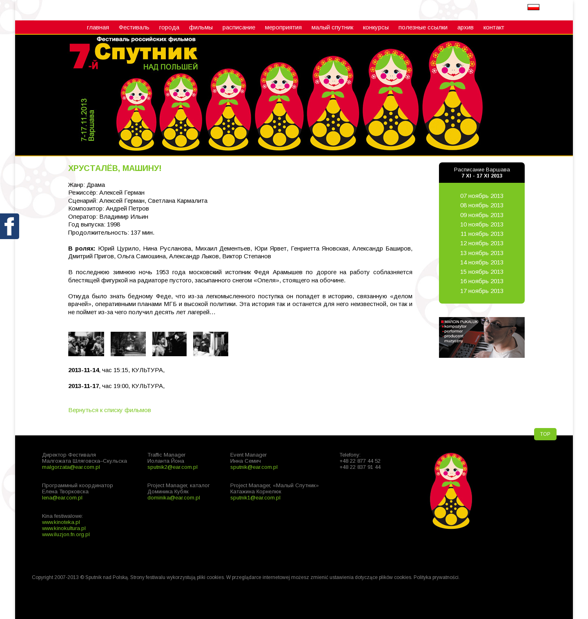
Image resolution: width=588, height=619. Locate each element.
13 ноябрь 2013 (481, 252)
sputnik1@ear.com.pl (255, 498)
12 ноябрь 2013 (481, 243)
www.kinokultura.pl (64, 528)
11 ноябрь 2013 (482, 233)
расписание (239, 27)
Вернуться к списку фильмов (109, 409)
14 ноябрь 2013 (481, 262)
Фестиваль (134, 27)
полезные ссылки (423, 27)
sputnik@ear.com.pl (254, 467)
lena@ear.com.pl (62, 498)
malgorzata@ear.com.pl (71, 467)
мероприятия (283, 27)
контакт (493, 27)
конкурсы (376, 27)
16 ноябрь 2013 (481, 280)
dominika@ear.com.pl (173, 498)
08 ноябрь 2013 (481, 205)
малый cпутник (332, 27)
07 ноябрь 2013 (481, 195)
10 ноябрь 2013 (481, 224)
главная (98, 27)
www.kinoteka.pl (61, 522)
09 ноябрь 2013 (481, 214)
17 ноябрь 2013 (481, 290)
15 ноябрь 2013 (481, 271)
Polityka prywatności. (437, 577)
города (169, 27)
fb (10, 245)
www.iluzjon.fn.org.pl (66, 534)
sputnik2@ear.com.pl (172, 467)
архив (465, 27)
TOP (545, 434)
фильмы (201, 27)
